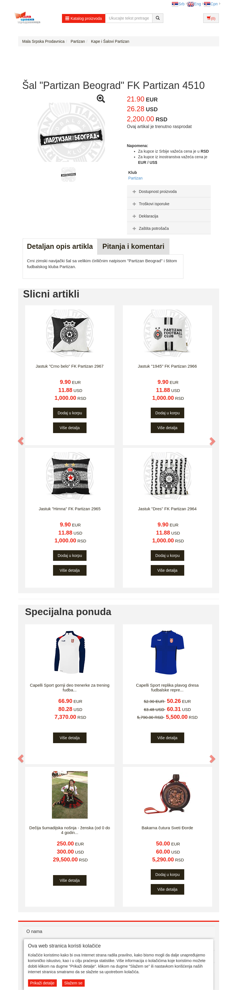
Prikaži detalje (42, 983)
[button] (21, 441)
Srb (178, 4)
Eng (194, 4)
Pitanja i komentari (133, 246)
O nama (34, 931)
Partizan (135, 178)
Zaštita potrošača (150, 228)
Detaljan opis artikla (60, 246)
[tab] (169, 191)
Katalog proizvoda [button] (83, 18)
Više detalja (69, 428)
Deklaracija (144, 216)
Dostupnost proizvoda (154, 191)
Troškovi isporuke (150, 204)
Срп (210, 4)
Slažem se (73, 983)
